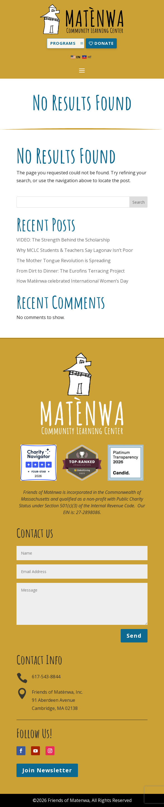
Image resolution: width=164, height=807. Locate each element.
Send (134, 635)
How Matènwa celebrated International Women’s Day (72, 281)
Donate (104, 43)
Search (138, 202)
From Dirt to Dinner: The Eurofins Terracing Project (70, 271)
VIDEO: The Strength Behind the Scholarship (63, 240)
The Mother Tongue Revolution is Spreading (63, 260)
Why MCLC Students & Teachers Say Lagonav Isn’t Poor (74, 250)
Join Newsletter (47, 770)
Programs (63, 43)
